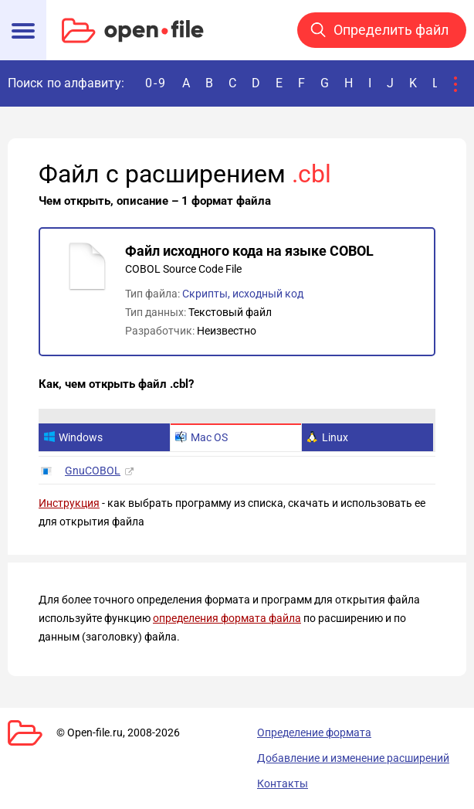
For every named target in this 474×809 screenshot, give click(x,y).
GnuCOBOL (92, 470)
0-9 (156, 83)
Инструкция (69, 503)
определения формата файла (227, 618)
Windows (73, 437)
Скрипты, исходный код (242, 293)
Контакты (282, 783)
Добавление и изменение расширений (353, 758)
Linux (327, 437)
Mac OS (201, 437)
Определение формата (314, 732)
